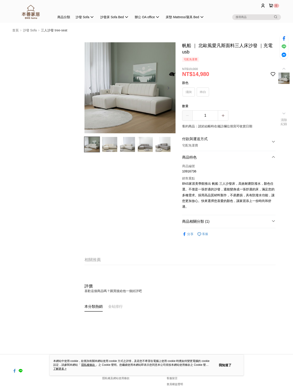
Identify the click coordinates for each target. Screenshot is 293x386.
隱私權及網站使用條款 (116, 378)
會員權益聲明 (175, 384)
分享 (188, 234)
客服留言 (172, 378)
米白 (203, 92)
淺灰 (189, 92)
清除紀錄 (284, 122)
